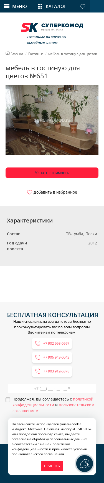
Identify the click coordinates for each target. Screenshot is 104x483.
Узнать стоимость (52, 172)
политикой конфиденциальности (41, 446)
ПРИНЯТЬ (52, 466)
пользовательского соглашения (38, 454)
